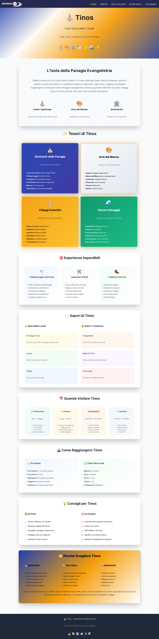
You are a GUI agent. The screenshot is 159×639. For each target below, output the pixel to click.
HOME (93, 4)
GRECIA (104, 4)
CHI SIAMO (150, 4)
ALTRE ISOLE (135, 4)
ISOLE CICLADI (118, 4)
